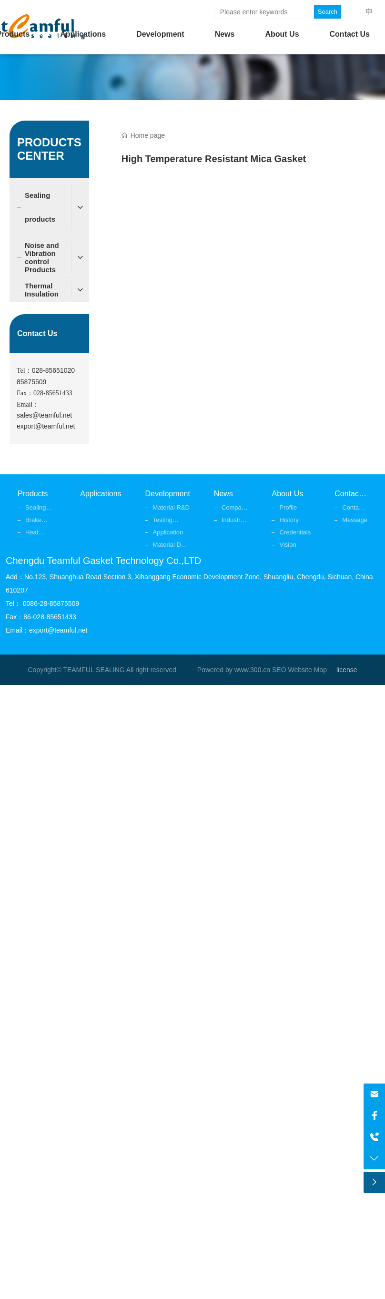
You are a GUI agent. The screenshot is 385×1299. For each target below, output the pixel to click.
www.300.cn (252, 670)
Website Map (307, 670)
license (346, 670)
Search (327, 11)
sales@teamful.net (44, 415)
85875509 (31, 382)
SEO (279, 670)
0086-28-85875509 (51, 603)
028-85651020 (53, 370)
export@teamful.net (46, 426)
